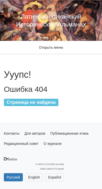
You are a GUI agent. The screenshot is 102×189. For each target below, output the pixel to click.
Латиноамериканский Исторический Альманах (51, 20)
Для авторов (34, 133)
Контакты (11, 133)
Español (54, 177)
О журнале (53, 144)
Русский (13, 177)
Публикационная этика (69, 133)
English (34, 177)
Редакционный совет (21, 144)
